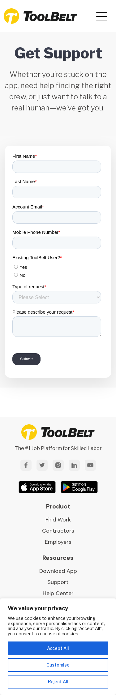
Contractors (58, 530)
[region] (58, 646)
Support (58, 582)
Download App (58, 571)
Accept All (58, 648)
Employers (58, 542)
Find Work (58, 519)
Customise (58, 664)
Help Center (58, 593)
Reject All (58, 681)
